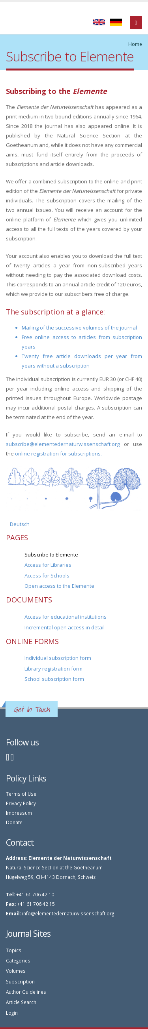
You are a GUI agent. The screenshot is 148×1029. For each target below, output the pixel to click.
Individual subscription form (57, 657)
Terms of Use (21, 794)
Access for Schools (46, 575)
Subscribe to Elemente (51, 554)
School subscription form (54, 678)
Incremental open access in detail (64, 627)
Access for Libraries (47, 564)
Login (12, 1013)
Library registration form (53, 668)
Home (135, 44)
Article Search (21, 1002)
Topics (13, 950)
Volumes (16, 971)
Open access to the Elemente (59, 585)
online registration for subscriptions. (58, 453)
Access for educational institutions (65, 616)
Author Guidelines (26, 992)
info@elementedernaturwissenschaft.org (68, 913)
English (99, 22)
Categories (18, 960)
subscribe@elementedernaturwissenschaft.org (63, 444)
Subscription (20, 981)
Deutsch (116, 22)
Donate (14, 822)
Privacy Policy (21, 803)
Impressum (19, 813)
